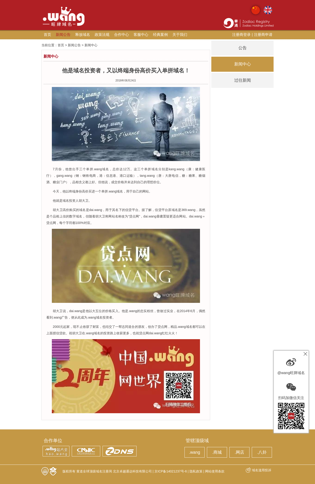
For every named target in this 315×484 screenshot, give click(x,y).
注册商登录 (241, 35)
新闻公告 (63, 35)
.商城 (217, 452)
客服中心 (141, 35)
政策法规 (102, 35)
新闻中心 (242, 64)
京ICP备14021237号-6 (170, 471)
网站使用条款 (215, 471)
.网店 (239, 452)
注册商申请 (263, 35)
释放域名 (82, 35)
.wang (194, 452)
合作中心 (121, 35)
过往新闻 (242, 80)
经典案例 (160, 35)
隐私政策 (196, 471)
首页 (47, 35)
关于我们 (179, 35)
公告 (242, 48)
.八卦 (262, 452)
